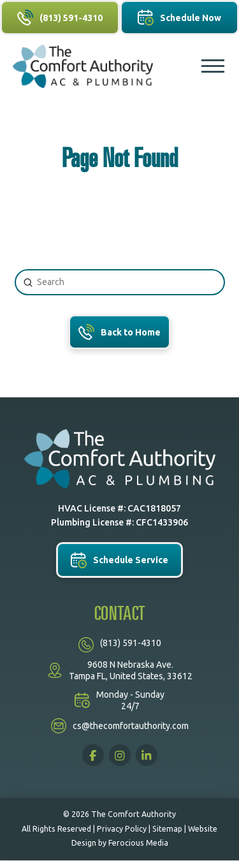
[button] (212, 66)
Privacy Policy (122, 829)
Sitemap (167, 829)
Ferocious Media (138, 843)
